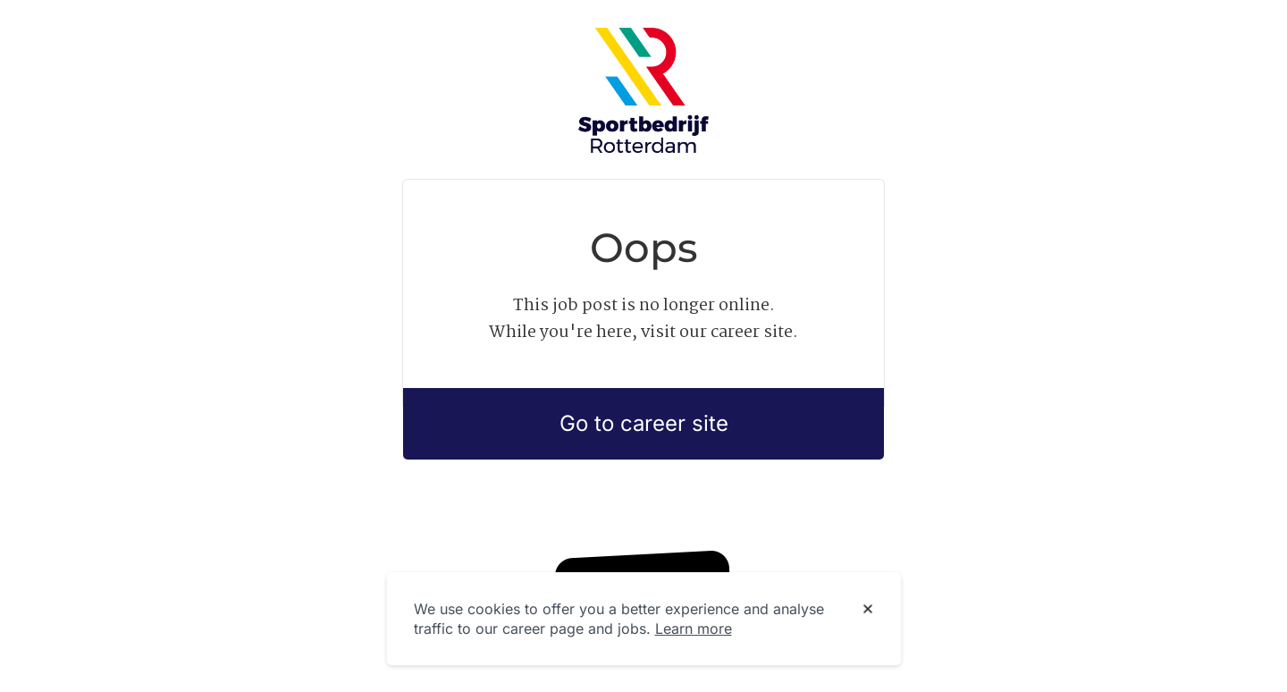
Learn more (693, 628)
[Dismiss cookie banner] (868, 610)
